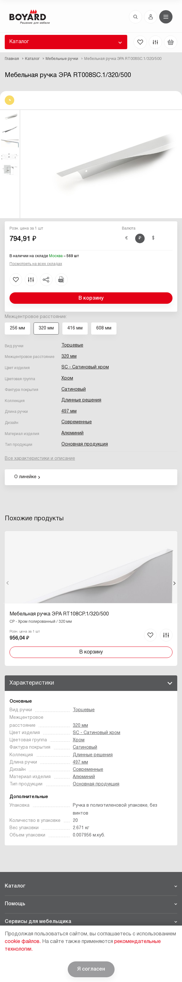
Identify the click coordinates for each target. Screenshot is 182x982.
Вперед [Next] (174, 583)
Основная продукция (84, 444)
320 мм (69, 356)
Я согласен (91, 969)
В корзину (91, 298)
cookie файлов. (23, 942)
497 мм (69, 411)
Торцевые (72, 345)
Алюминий (72, 433)
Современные (76, 422)
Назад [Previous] (7, 583)
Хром (67, 378)
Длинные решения (81, 400)
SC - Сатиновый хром (85, 367)
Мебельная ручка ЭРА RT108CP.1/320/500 (59, 614)
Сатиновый (73, 389)
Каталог (19, 42)
